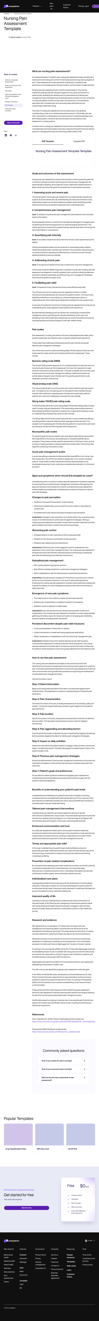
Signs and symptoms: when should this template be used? (13, 96)
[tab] (48, 142)
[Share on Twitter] (16, 135)
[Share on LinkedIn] (6, 135)
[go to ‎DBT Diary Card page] (49, 1213)
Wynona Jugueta (16, 37)
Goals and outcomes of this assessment (13, 86)
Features (37, 6)
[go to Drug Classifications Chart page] (18, 1213)
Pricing (81, 6)
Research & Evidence (11, 102)
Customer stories (67, 6)
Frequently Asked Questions (10, 110)
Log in (86, 6)
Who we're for (52, 6)
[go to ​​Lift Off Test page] (80, 1213)
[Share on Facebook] (11, 135)
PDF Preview (9, 105)
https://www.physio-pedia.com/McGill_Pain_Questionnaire (56, 1111)
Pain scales (8, 91)
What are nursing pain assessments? (11, 81)
